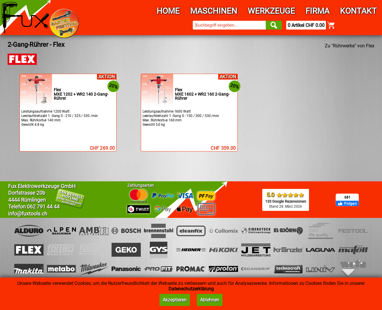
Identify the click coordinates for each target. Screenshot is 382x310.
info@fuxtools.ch (27, 214)
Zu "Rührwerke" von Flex (349, 46)
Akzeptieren (175, 300)
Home (168, 11)
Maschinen (213, 11)
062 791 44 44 (43, 207)
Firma (317, 11)
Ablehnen (209, 300)
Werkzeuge (271, 11)
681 (347, 197)
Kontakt (358, 11)
